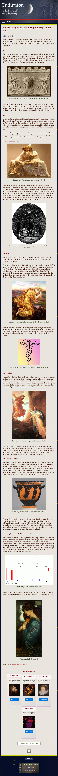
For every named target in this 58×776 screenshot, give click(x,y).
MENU (6, 21)
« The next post (23, 743)
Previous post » (35, 743)
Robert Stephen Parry (19, 664)
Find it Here (14, 699)
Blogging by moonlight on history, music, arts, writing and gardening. (10, 12)
